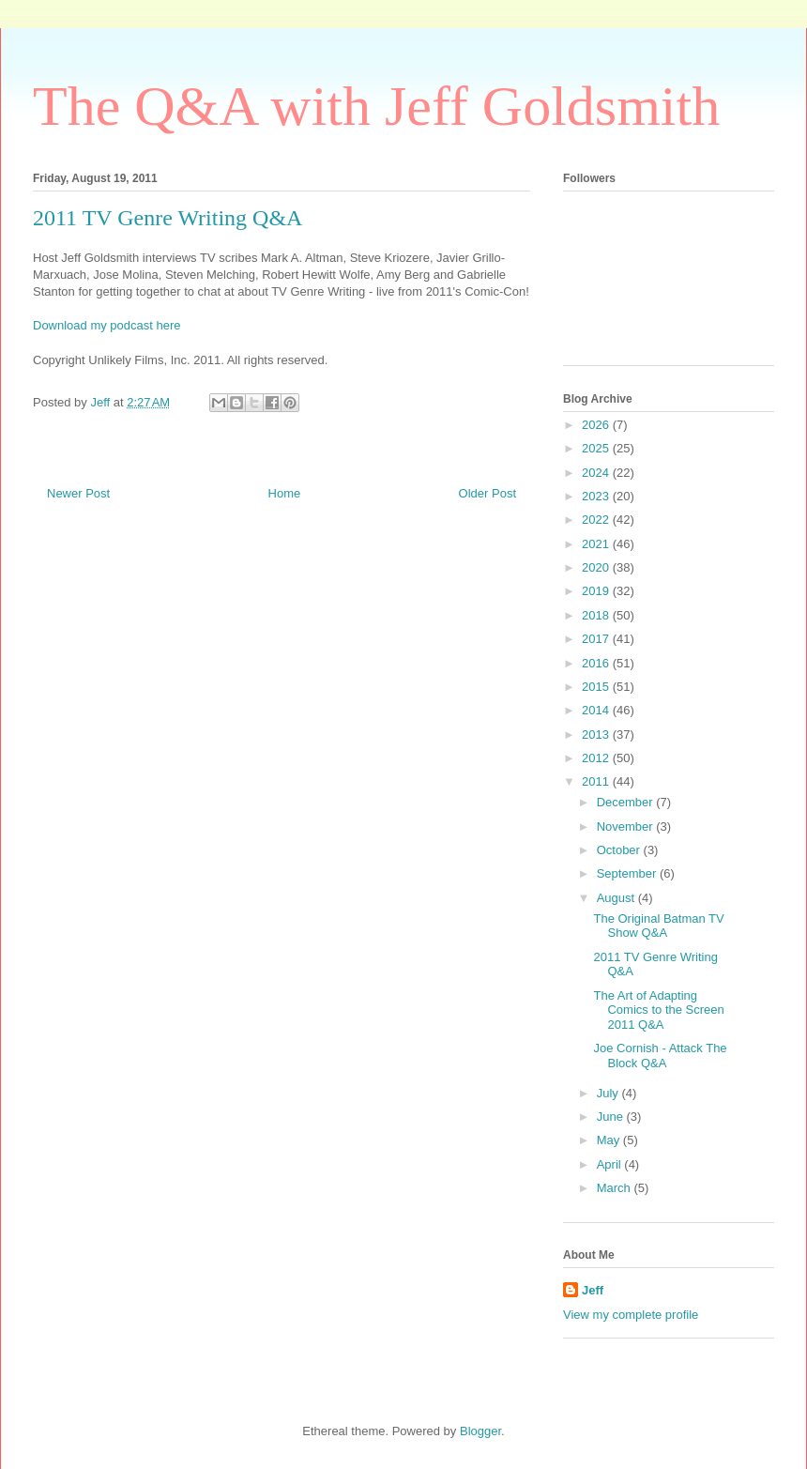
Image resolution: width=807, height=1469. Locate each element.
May (610, 1140)
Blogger (480, 1431)
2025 (597, 448)
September (628, 873)
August (617, 898)
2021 (597, 544)
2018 (597, 615)
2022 (597, 520)
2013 (597, 734)
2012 (597, 758)
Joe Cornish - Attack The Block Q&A (659, 1055)
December (627, 802)
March (615, 1188)
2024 (597, 473)
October (620, 850)
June (612, 1116)
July (609, 1093)
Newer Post (78, 493)
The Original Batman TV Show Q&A (658, 926)
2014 (597, 710)
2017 (597, 639)
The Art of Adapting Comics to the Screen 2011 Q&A (658, 1010)
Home (284, 493)
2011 (597, 781)
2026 (597, 425)
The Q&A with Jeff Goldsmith (376, 106)
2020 (597, 567)
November (627, 826)
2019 (597, 591)
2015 (597, 687)
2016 (597, 663)
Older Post (487, 493)
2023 (597, 496)
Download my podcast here (107, 325)
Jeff (592, 1290)
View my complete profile (630, 1315)
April (611, 1164)
